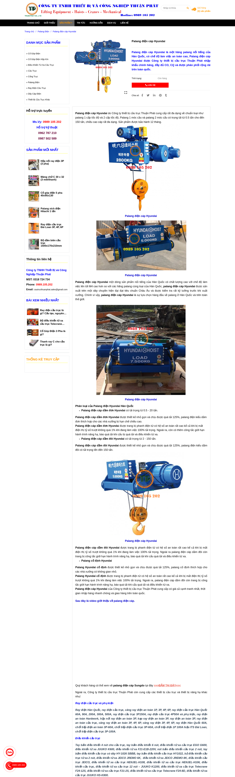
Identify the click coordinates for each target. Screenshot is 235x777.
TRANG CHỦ (33, 23)
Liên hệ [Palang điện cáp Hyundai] (150, 85)
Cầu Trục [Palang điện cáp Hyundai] (32, 71)
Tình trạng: (137, 78)
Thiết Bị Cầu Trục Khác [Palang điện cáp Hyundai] (39, 99)
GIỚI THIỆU (49, 23)
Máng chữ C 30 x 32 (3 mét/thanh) (52, 178)
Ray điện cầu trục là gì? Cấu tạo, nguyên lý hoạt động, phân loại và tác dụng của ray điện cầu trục (53, 312)
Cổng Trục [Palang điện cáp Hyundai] (33, 76)
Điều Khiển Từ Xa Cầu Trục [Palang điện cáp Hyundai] (41, 65)
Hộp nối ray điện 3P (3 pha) (52, 162)
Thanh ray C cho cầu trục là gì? (52, 343)
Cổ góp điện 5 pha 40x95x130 (51, 194)
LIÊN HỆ (124, 23)
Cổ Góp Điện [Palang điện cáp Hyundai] (34, 53)
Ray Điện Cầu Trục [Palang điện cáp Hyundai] (37, 88)
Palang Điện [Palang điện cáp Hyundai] (43, 31)
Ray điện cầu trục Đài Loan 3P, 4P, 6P (52, 226)
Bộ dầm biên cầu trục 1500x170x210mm (51, 243)
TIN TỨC (81, 23)
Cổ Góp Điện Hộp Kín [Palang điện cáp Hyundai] (38, 59)
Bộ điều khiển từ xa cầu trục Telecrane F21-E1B (51, 322)
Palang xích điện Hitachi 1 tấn (50, 210)
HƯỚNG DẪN (96, 23)
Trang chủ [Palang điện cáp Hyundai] (29, 31)
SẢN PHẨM (65, 23)
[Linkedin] (154, 95)
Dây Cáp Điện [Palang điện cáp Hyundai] (34, 94)
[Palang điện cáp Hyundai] (93, 9)
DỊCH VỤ (111, 23)
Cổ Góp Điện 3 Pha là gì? (52, 333)
